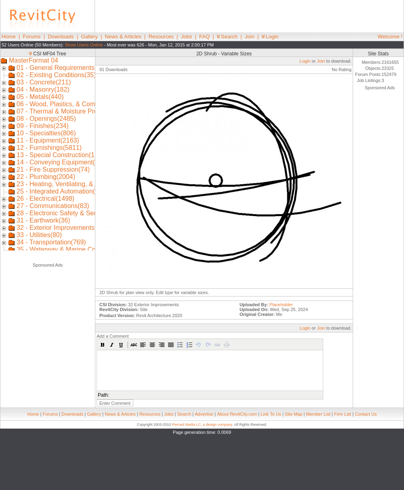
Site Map (293, 414)
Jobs (186, 37)
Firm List (342, 414)
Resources (161, 37)
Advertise (204, 414)
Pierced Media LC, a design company (202, 425)
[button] (102, 344)
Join (250, 37)
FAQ (204, 37)
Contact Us (366, 414)
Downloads (61, 37)
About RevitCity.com (237, 414)
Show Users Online (84, 44)
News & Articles (123, 37)
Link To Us (271, 414)
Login (270, 37)
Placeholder (281, 304)
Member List (318, 414)
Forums (32, 37)
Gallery (89, 37)
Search (227, 37)
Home (9, 37)
